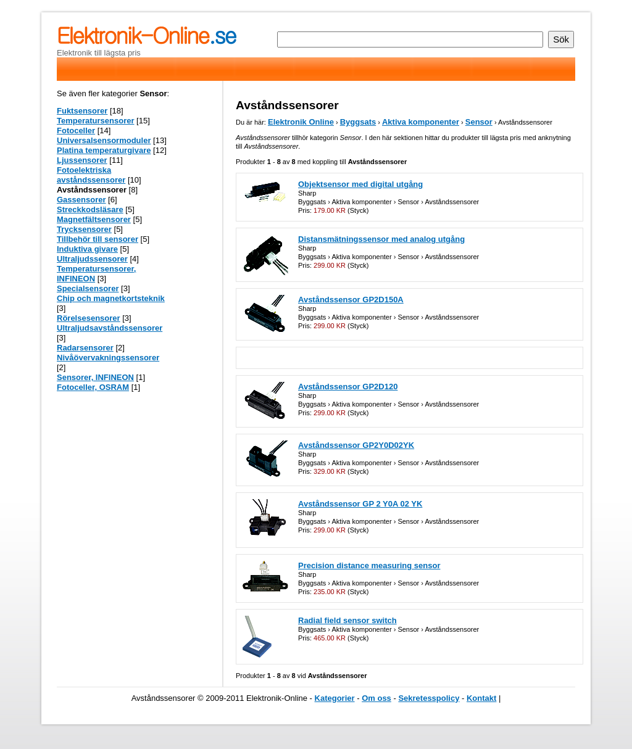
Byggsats (358, 121)
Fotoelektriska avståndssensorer (91, 174)
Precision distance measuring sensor (369, 565)
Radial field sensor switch (347, 620)
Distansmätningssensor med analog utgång (381, 239)
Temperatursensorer (95, 120)
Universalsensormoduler (104, 140)
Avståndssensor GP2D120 (347, 386)
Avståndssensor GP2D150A (351, 299)
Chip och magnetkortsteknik (111, 298)
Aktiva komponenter (420, 121)
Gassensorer (81, 199)
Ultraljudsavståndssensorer (109, 328)
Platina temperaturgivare (104, 150)
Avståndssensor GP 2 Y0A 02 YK (360, 503)
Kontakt (481, 698)
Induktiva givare (87, 249)
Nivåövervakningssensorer (108, 357)
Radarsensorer (85, 347)
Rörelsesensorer (88, 318)
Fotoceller (76, 130)
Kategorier (335, 698)
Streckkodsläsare (90, 209)
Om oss (376, 698)
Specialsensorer (87, 288)
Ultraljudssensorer (92, 258)
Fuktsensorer (82, 110)
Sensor (479, 121)
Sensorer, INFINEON (95, 377)
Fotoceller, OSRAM (93, 387)
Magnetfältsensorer (94, 219)
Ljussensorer (82, 160)
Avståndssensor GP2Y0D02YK (356, 445)
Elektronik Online (301, 121)
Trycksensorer (84, 229)
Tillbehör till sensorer (97, 239)
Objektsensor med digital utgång (360, 184)
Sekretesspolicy (428, 698)
